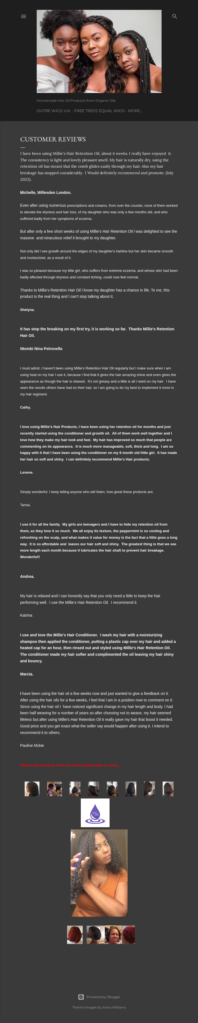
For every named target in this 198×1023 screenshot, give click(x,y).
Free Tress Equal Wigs (99, 110)
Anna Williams (114, 1007)
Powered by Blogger (99, 997)
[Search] (174, 15)
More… (135, 110)
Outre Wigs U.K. (54, 110)
